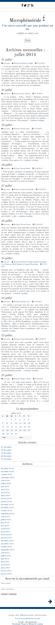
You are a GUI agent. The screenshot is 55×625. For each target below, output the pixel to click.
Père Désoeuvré (6, 264)
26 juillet (6, 220)
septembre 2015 (7, 514)
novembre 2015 (7, 508)
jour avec (7, 262)
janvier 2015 (6, 538)
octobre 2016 (6, 475)
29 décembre (6, 453)
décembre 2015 (7, 505)
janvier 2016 (6, 502)
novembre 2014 (7, 544)
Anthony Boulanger (40, 262)
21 (3, 430)
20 (29, 427)
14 (3, 427)
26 (25, 430)
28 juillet (6, 164)
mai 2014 (5, 562)
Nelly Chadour (18, 264)
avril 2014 (5, 565)
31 (16, 434)
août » (21, 437)
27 (29, 430)
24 (16, 430)
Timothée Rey (25, 301)
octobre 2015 (6, 511)
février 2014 (6, 571)
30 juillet (6, 90)
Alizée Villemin (25, 93)
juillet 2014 (6, 556)
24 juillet (6, 298)
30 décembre (6, 450)
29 (7, 434)
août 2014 (5, 553)
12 (25, 423)
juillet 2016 (6, 484)
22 (7, 430)
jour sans (7, 63)
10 (16, 423)
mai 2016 (5, 490)
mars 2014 (5, 568)
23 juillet (6, 335)
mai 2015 (5, 526)
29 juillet (6, 125)
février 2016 (6, 499)
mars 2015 (5, 532)
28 (3, 434)
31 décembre (6, 447)
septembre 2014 (7, 550)
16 (12, 427)
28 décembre (6, 456)
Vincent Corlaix (25, 224)
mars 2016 (5, 496)
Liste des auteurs (41, 615)
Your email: (5, 583)
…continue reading (36, 120)
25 (20, 430)
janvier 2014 (6, 574)
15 (7, 427)
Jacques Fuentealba (27, 189)
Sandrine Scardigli (26, 63)
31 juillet (6, 59)
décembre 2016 (7, 469)
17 (16, 427)
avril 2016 (5, 493)
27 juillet (6, 185)
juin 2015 (5, 523)
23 (12, 430)
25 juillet (6, 258)
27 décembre (6, 459)
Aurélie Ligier (25, 129)
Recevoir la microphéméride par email (27, 618)
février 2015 (6, 535)
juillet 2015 (6, 520)
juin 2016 (5, 487)
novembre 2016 (7, 472)
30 (12, 434)
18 (20, 427)
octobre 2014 (6, 547)
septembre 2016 (7, 478)
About (17, 615)
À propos (11, 615)
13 (29, 423)
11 (20, 423)
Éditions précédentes (27, 615)
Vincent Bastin (25, 168)
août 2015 (5, 517)
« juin (3, 437)
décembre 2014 (7, 541)
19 (25, 427)
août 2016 (5, 481)
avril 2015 (5, 529)
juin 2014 (5, 559)
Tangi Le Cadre (25, 379)
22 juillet (6, 375)
